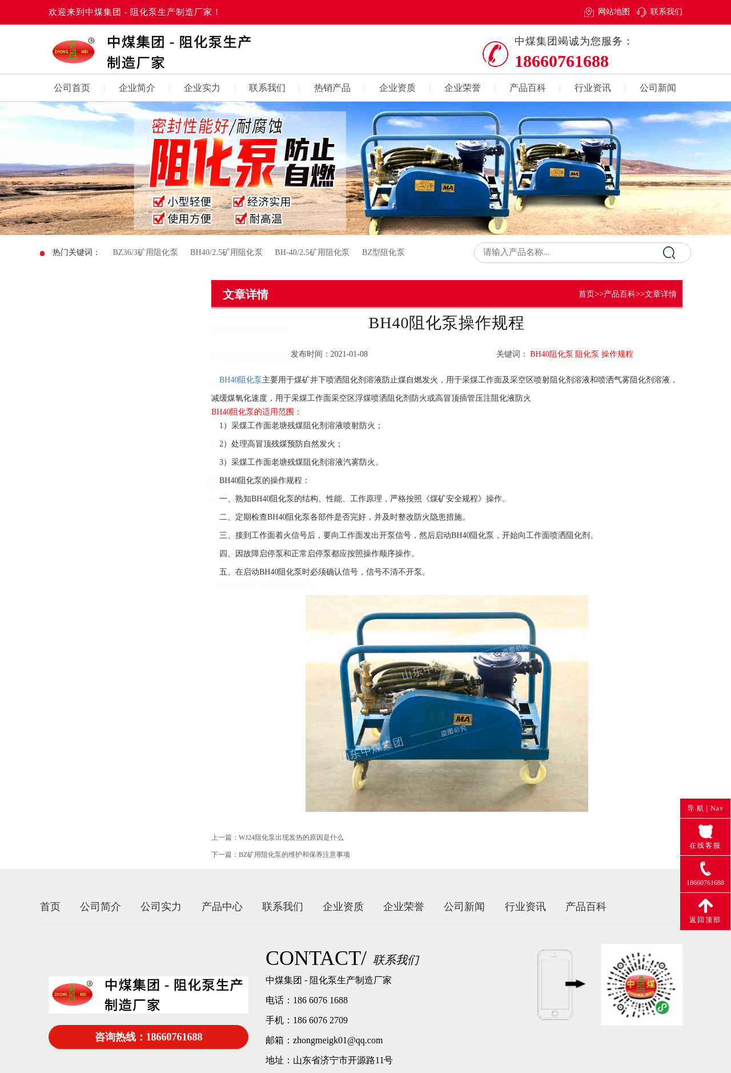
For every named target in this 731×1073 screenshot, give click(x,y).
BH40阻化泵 (240, 380)
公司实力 (161, 906)
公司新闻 (658, 88)
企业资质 (397, 88)
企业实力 (202, 88)
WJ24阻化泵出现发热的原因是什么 (291, 847)
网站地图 (614, 11)
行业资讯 (593, 88)
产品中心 (222, 906)
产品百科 (527, 88)
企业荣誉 (462, 88)
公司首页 (72, 88)
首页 (587, 294)
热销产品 (332, 88)
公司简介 (100, 906)
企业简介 (137, 88)
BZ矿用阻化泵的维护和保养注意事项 (294, 864)
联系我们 (666, 11)
